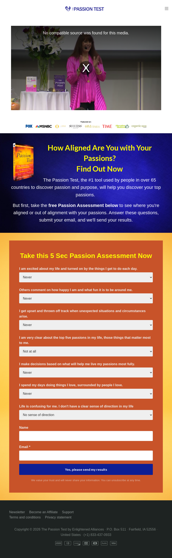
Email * (24, 447)
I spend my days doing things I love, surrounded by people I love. (71, 385)
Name (23, 427)
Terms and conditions (25, 517)
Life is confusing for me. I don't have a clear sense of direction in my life (76, 406)
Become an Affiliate (43, 512)
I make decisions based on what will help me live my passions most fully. (77, 364)
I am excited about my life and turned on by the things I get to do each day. (78, 268)
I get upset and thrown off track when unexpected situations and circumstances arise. (82, 313)
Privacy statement (58, 517)
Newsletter (17, 512)
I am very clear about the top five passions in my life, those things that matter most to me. (85, 340)
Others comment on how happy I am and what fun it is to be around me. (76, 290)
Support (68, 512)
